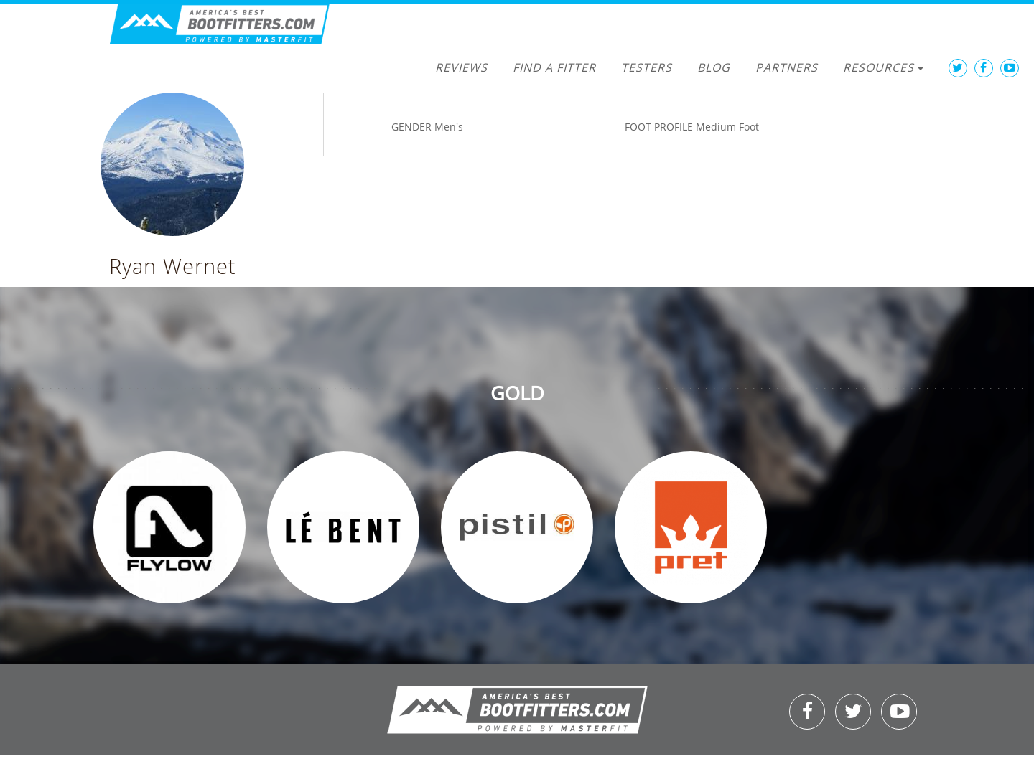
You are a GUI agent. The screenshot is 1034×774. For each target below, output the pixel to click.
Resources (883, 67)
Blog (713, 67)
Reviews (461, 67)
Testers (646, 67)
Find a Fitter (554, 67)
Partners (786, 67)
